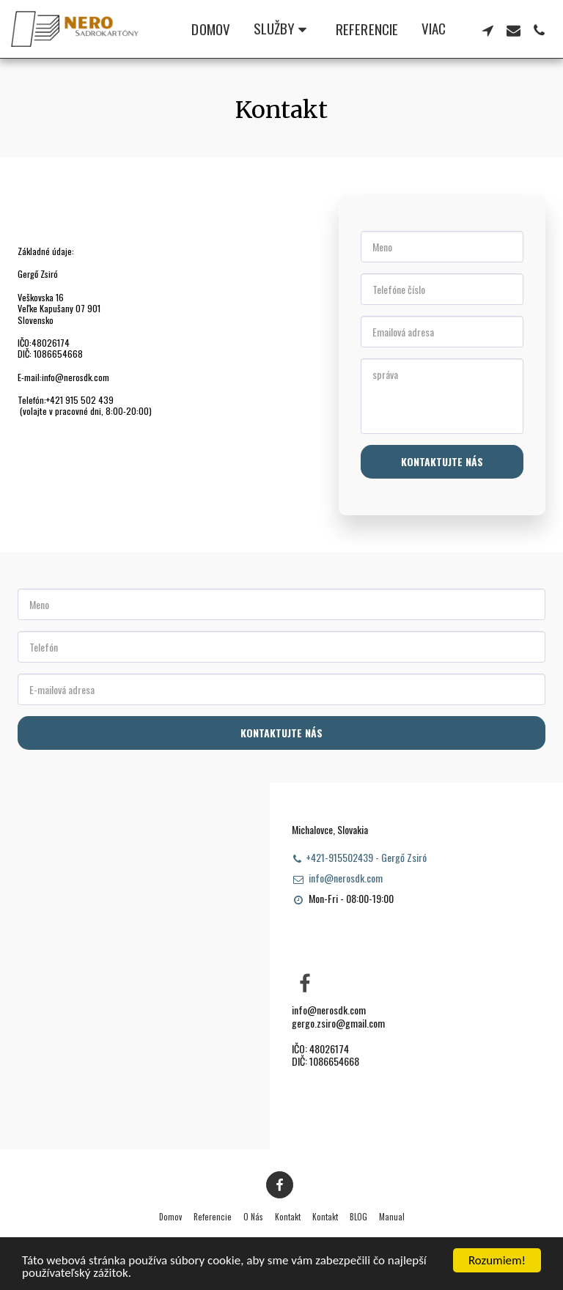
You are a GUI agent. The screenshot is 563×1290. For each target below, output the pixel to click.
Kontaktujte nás (442, 461)
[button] (283, 29)
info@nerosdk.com (337, 877)
